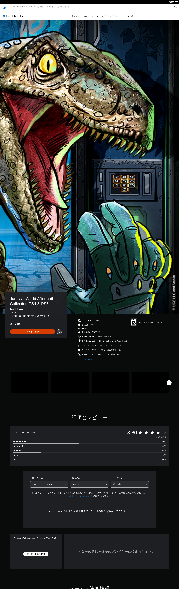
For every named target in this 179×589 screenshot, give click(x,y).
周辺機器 (40, 7)
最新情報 (50, 7)
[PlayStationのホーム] (4, 6)
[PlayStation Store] (14, 14)
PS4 (23, 7)
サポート (66, 7)
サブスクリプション (96, 14)
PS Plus (31, 7)
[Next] (169, 380)
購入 (58, 7)
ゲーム (10, 7)
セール (80, 14)
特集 (71, 14)
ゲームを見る (115, 14)
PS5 (17, 7)
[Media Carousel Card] (29, 380)
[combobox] (49, 482)
